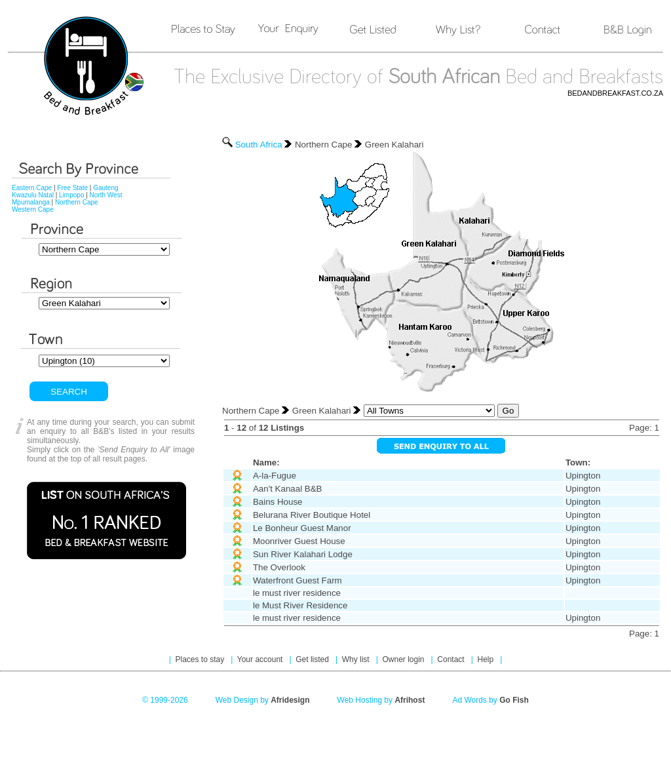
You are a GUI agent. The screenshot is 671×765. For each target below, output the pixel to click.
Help (486, 659)
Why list (357, 659)
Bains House (278, 502)
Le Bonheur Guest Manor (302, 528)
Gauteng (105, 187)
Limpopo (71, 195)
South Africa (258, 144)
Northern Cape (76, 202)
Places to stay (201, 659)
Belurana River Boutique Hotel (311, 515)
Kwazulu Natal (33, 195)
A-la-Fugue (274, 476)
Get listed (313, 659)
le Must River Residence (300, 605)
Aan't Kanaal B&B (287, 489)
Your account (261, 659)
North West (106, 195)
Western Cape (33, 209)
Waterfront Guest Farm (297, 580)
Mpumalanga (31, 202)
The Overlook (279, 567)
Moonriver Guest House (299, 541)
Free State (72, 187)
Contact (452, 659)
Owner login (404, 659)
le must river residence (297, 593)
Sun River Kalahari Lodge (303, 554)
